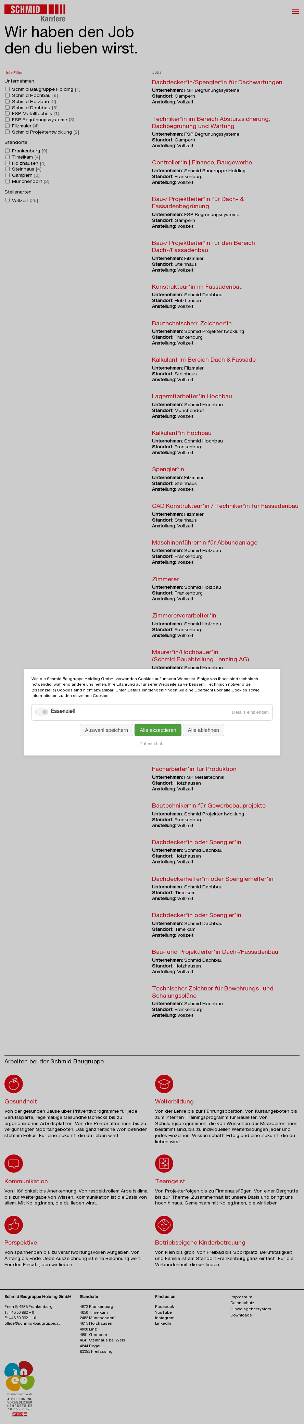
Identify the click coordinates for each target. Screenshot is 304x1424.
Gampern (26, 175)
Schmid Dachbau (35, 107)
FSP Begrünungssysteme (43, 120)
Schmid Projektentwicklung (45, 132)
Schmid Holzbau (34, 102)
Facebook (164, 1307)
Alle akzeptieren (158, 730)
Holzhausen (29, 163)
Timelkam (26, 157)
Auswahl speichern (106, 730)
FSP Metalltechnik (35, 114)
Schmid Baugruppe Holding (46, 89)
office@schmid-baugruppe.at (32, 1324)
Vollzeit (25, 200)
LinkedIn (163, 1324)
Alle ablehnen (203, 730)
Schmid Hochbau (35, 95)
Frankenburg (29, 151)
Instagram (165, 1318)
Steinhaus (26, 169)
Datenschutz (152, 744)
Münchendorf (30, 181)
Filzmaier (25, 126)
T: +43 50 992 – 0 (19, 1313)
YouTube (163, 1313)
